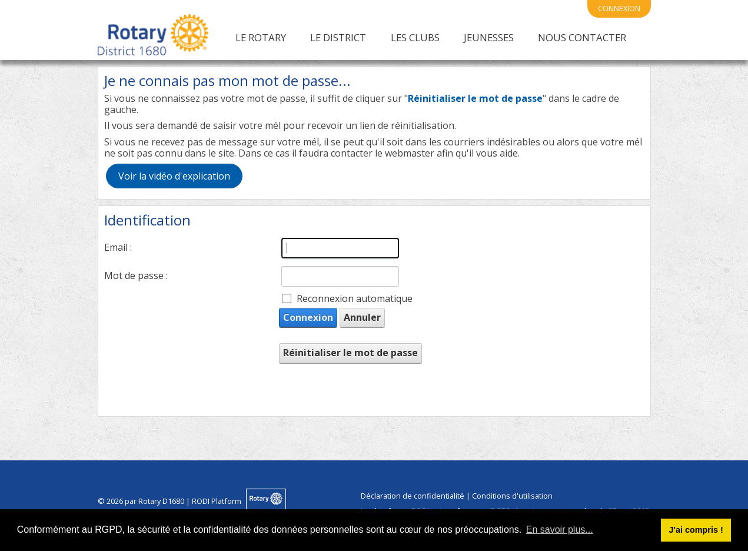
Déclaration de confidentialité (412, 495)
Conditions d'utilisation (512, 495)
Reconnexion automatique (355, 298)
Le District (338, 37)
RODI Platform (216, 501)
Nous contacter (582, 37)
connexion (619, 8)
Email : (118, 247)
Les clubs (415, 37)
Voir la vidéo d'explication (174, 176)
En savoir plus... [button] (559, 530)
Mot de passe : (136, 275)
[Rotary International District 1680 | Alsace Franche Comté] (153, 37)
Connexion (308, 317)
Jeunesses (489, 37)
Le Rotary (260, 37)
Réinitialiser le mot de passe (350, 352)
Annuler (362, 317)
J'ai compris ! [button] (696, 530)
